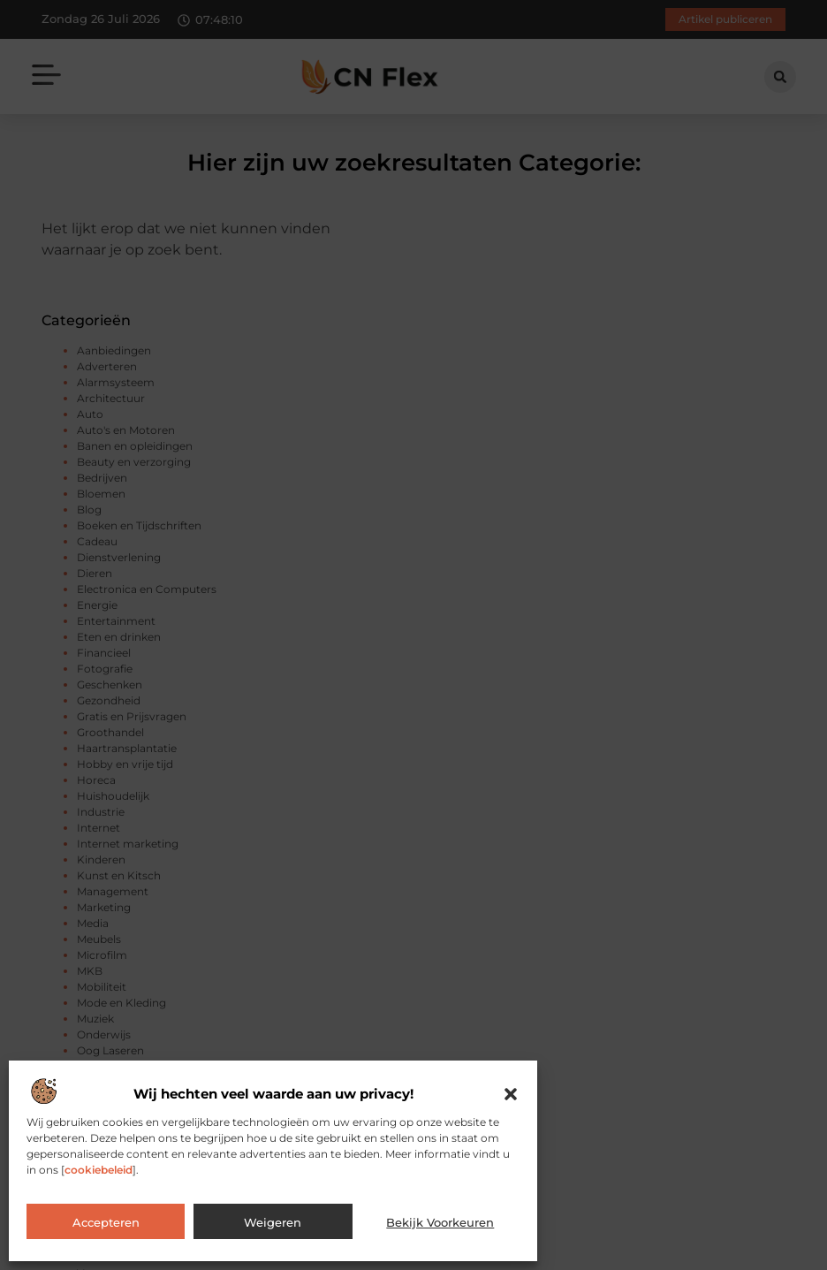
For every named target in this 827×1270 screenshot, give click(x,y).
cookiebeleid (98, 1169)
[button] (511, 1094)
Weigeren (272, 1222)
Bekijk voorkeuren (440, 1222)
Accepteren (106, 1222)
